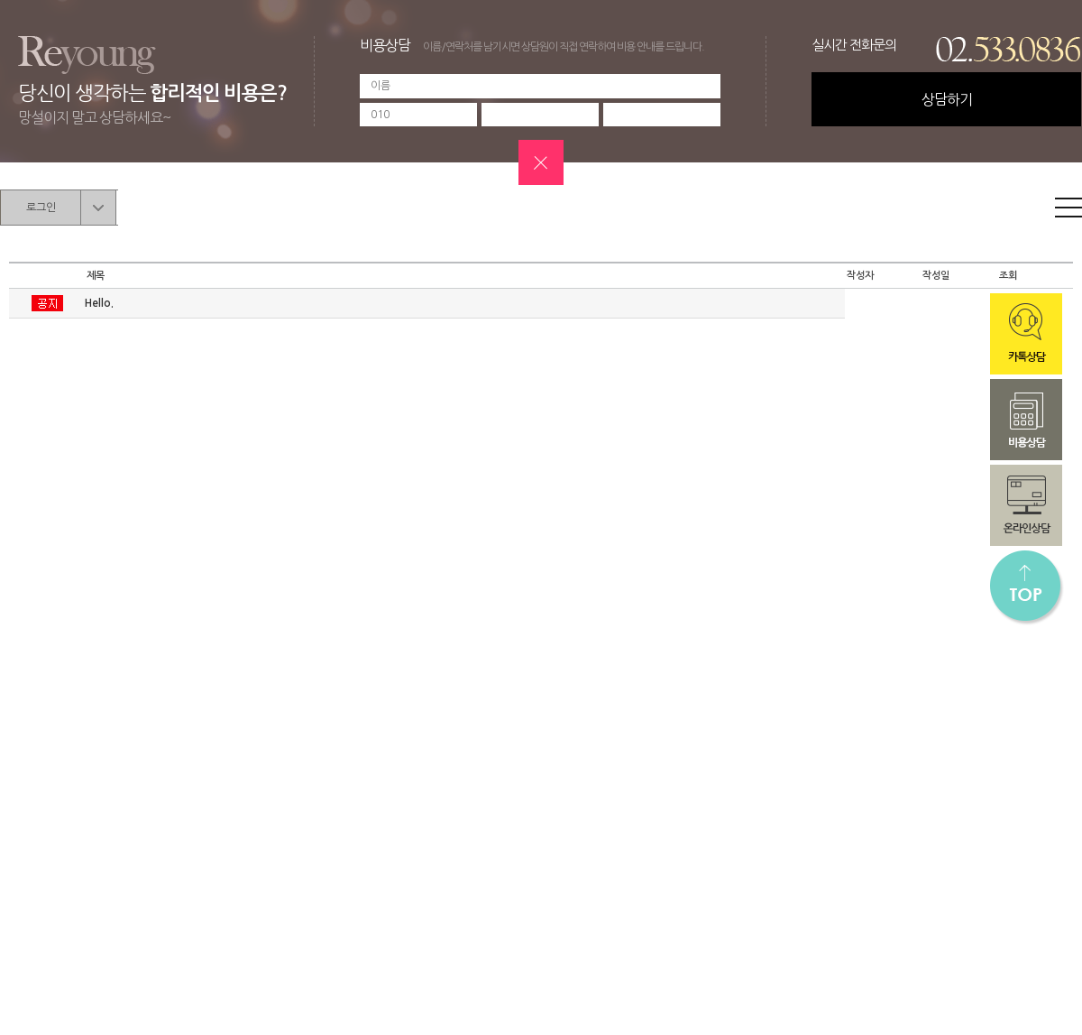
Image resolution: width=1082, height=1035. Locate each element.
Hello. (99, 303)
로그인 (41, 207)
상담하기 (947, 99)
